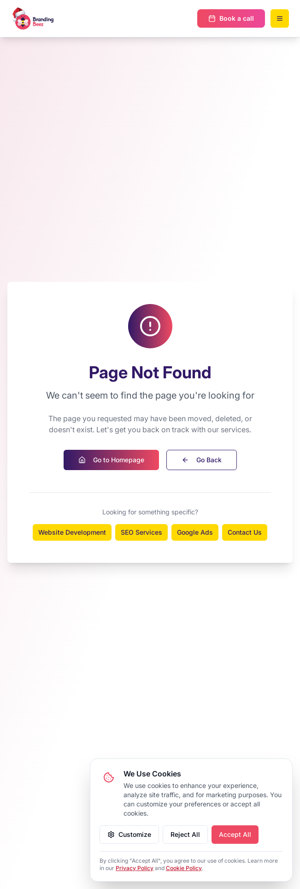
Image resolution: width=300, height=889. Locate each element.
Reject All (185, 834)
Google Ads (195, 532)
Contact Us (245, 532)
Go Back (202, 460)
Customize (129, 834)
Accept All (235, 834)
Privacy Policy (134, 868)
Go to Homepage (111, 460)
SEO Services (141, 532)
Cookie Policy (184, 868)
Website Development (72, 532)
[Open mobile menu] (280, 18)
